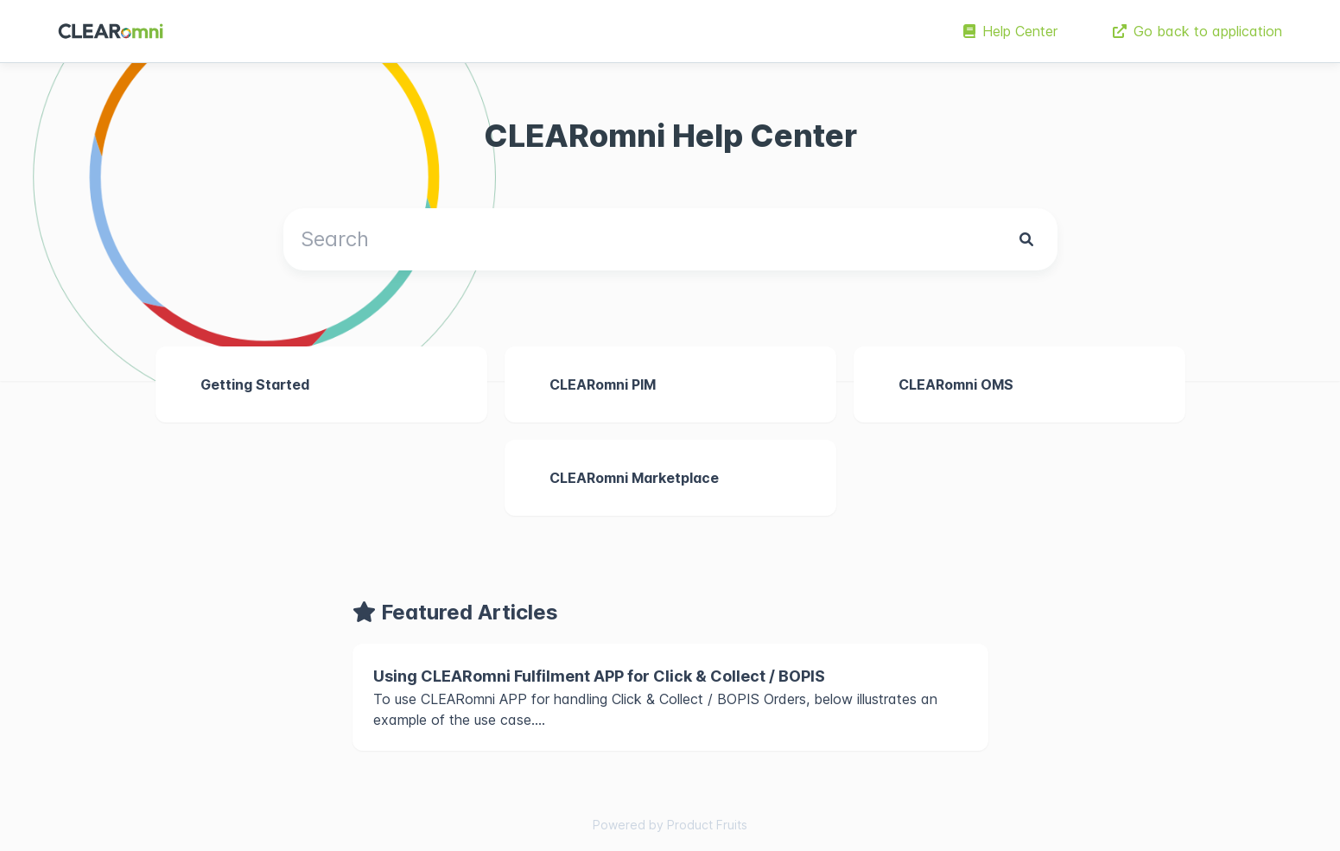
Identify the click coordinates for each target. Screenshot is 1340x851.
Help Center (1010, 31)
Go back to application (1197, 31)
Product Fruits (707, 824)
